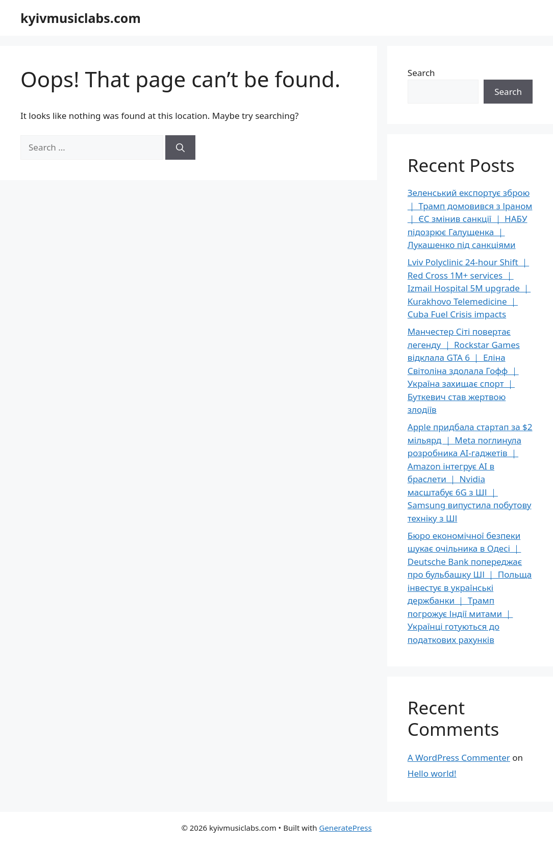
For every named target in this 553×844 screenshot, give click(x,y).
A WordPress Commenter (459, 757)
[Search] (180, 147)
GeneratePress (345, 828)
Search (421, 73)
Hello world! (432, 773)
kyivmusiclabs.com (80, 18)
